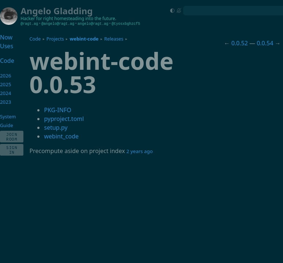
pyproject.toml (64, 119)
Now (6, 37)
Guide (6, 125)
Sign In (12, 150)
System (8, 116)
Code (35, 38)
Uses (6, 46)
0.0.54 (265, 43)
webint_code (61, 136)
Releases (113, 38)
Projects (55, 38)
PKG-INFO (57, 110)
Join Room (12, 136)
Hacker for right (36, 18)
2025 (5, 84)
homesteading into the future (84, 18)
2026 (5, 75)
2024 (5, 93)
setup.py (55, 127)
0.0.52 (239, 43)
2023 (5, 102)
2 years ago (140, 151)
